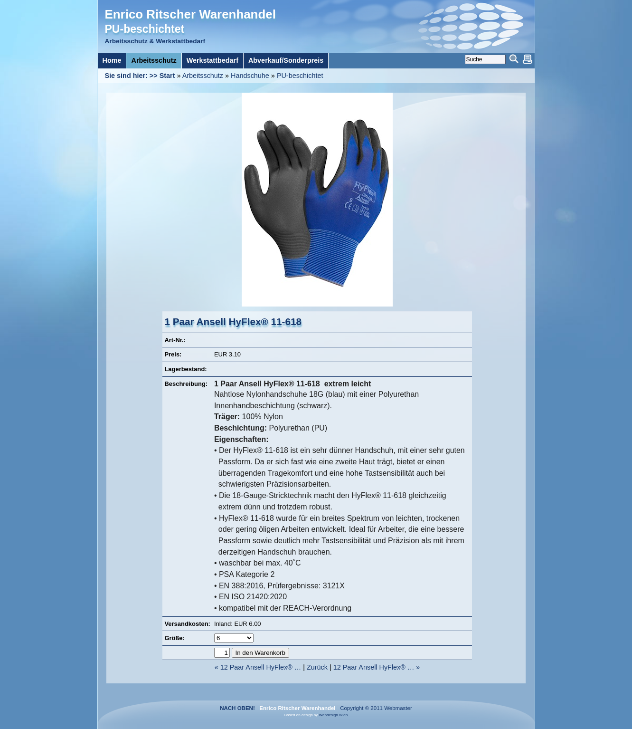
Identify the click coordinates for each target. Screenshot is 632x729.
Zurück (317, 667)
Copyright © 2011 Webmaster (374, 708)
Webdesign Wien (333, 715)
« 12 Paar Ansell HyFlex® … (258, 667)
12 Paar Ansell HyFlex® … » (376, 667)
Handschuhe (250, 75)
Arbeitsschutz (202, 75)
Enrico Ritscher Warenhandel (190, 14)
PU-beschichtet (300, 75)
